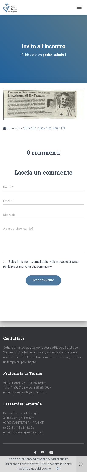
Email (43, 452)
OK (58, 468)
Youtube (51, 453)
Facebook (35, 453)
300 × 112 (44, 128)
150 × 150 (29, 128)
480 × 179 (59, 128)
